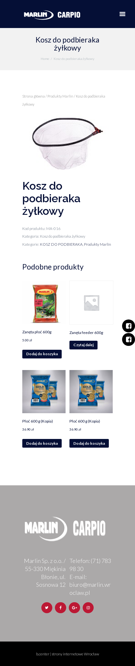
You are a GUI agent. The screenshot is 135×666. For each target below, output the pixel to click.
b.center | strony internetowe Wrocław (67, 654)
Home (45, 59)
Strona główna (33, 96)
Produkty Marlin (60, 96)
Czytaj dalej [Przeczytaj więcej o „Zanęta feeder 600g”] (83, 344)
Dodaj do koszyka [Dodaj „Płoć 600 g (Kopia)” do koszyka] (42, 443)
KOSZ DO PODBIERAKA (61, 244)
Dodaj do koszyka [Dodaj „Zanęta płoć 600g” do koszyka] (42, 353)
